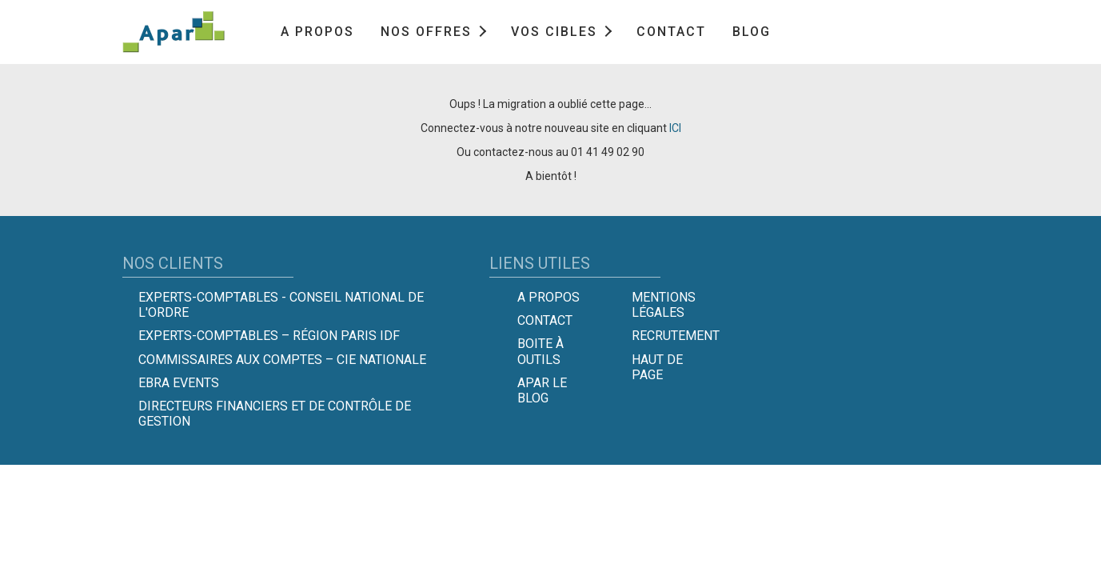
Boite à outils (540, 351)
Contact (671, 31)
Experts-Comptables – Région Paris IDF (269, 335)
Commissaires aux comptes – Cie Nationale (282, 359)
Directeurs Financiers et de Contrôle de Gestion (274, 413)
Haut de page (657, 367)
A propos (317, 31)
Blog (751, 31)
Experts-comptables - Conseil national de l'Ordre (281, 305)
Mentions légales (664, 305)
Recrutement (676, 335)
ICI (675, 128)
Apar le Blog (542, 390)
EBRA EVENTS (178, 382)
